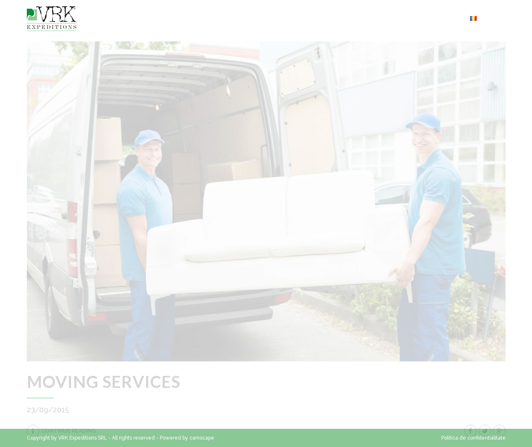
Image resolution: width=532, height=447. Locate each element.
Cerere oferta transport (416, 18)
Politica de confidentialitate (473, 438)
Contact (311, 18)
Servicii (350, 18)
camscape (201, 438)
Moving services (103, 382)
